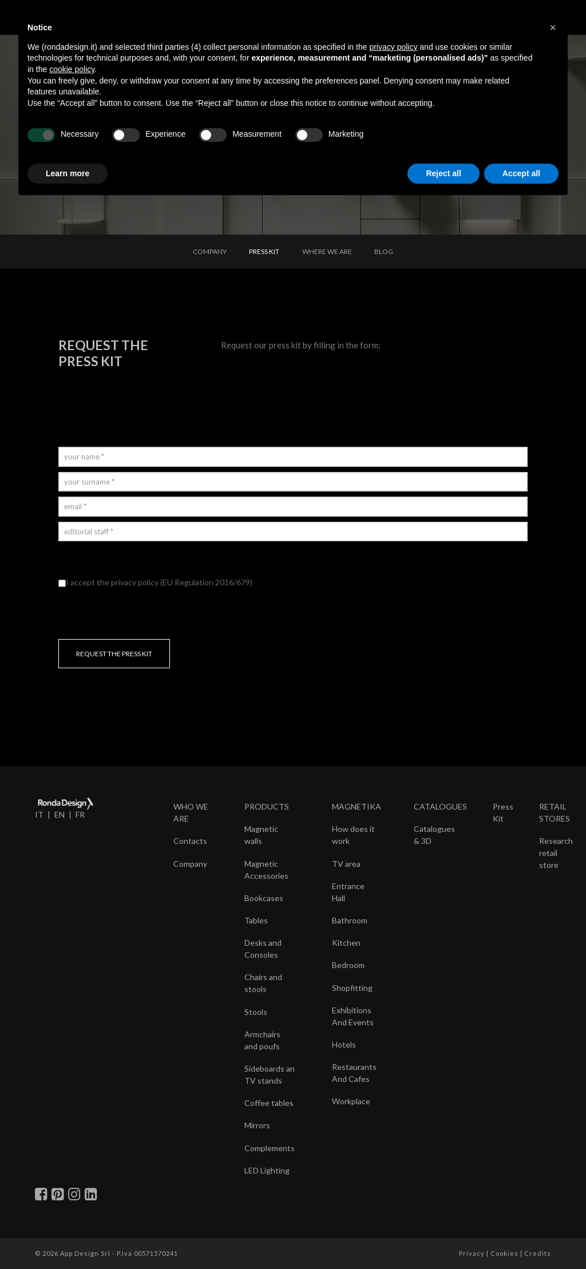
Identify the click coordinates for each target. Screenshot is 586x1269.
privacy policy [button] (393, 46)
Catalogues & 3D (434, 835)
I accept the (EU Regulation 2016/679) (155, 582)
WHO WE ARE (190, 812)
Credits (537, 1253)
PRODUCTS (266, 806)
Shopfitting (352, 988)
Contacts (190, 841)
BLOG (383, 251)
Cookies (504, 1253)
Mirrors (257, 1125)
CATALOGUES (440, 806)
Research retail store (556, 853)
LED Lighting (267, 1170)
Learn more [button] (67, 173)
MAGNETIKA (356, 806)
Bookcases (263, 898)
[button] (553, 27)
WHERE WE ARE (327, 251)
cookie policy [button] (71, 69)
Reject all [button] (443, 173)
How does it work (353, 835)
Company (190, 864)
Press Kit (503, 812)
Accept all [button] (521, 173)
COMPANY (210, 251)
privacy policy (135, 582)
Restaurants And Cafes (354, 1073)
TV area (346, 864)
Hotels (344, 1044)
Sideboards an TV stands (269, 1074)
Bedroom (348, 965)
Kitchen (346, 942)
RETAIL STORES (554, 812)
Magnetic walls (261, 835)
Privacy (472, 1253)
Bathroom (349, 920)
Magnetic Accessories (266, 870)
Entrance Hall (348, 892)
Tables (256, 920)
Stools (255, 1012)
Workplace (351, 1101)
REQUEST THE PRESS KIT (114, 653)
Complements (269, 1148)
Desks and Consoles (263, 948)
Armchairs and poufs (262, 1040)
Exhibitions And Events (353, 1016)
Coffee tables (269, 1103)
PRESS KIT (264, 251)
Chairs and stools (263, 983)
